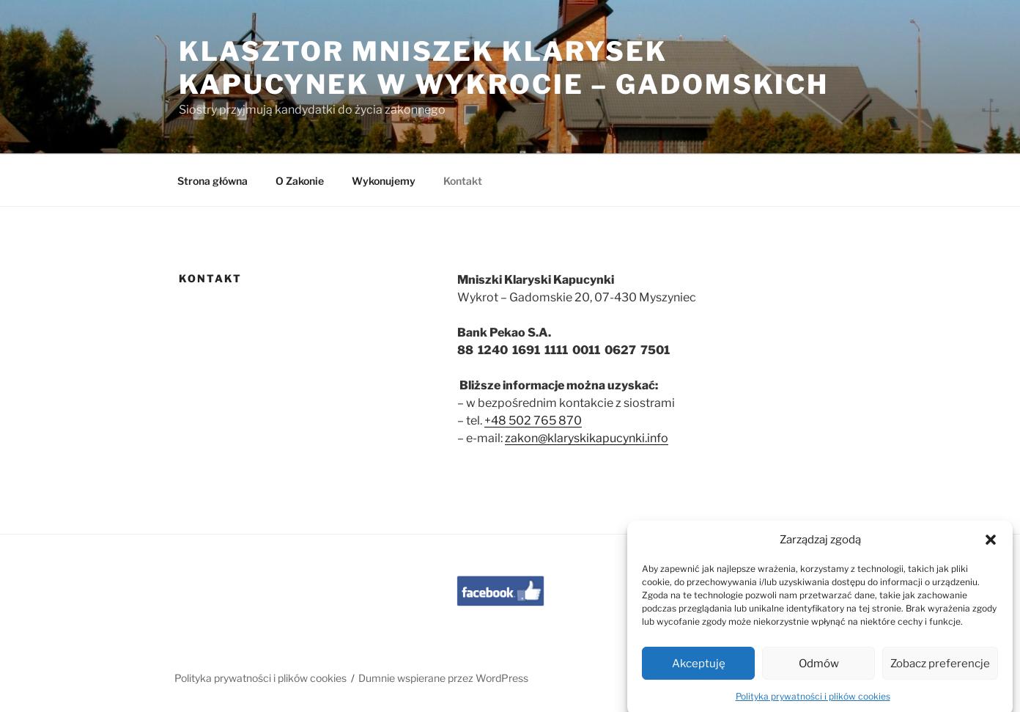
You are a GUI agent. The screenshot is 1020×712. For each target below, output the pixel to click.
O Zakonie (300, 181)
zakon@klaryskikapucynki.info (586, 438)
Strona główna (212, 181)
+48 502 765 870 (533, 420)
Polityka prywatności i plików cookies (813, 705)
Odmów (819, 671)
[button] (990, 547)
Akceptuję (698, 671)
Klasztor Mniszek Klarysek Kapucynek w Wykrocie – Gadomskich (504, 67)
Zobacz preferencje (940, 671)
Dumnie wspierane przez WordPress (443, 678)
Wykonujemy (383, 181)
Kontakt (462, 181)
